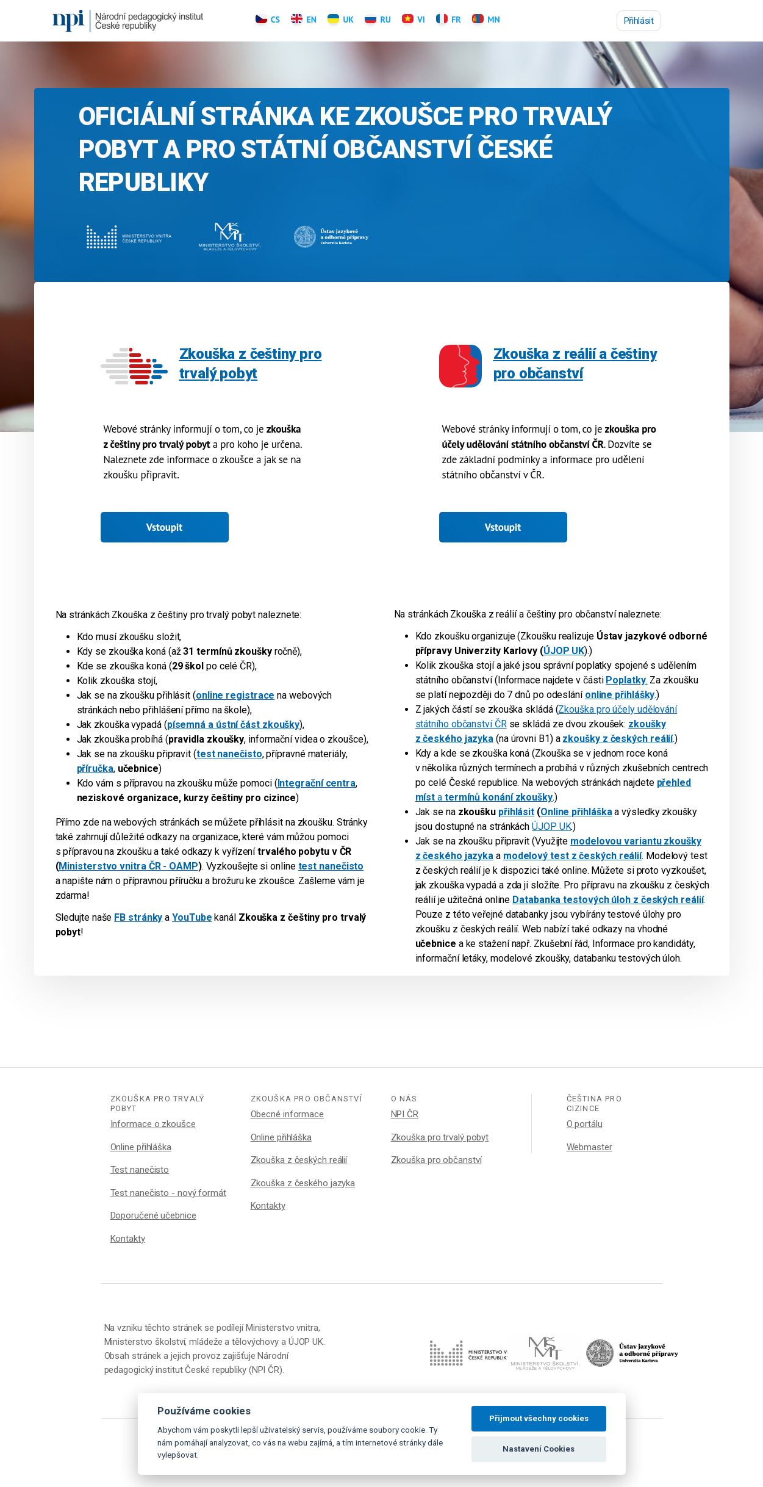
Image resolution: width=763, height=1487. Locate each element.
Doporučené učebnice (153, 1215)
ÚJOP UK (551, 826)
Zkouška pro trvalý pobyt (440, 1137)
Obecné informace (287, 1114)
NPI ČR (404, 1114)
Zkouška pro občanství (436, 1159)
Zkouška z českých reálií (299, 1159)
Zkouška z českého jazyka (303, 1183)
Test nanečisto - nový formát (168, 1192)
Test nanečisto (140, 1169)
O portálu (585, 1123)
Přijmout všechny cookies (539, 1418)
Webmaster (589, 1147)
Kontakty (127, 1238)
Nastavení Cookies (539, 1448)
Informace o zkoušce (153, 1123)
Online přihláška (140, 1147)
